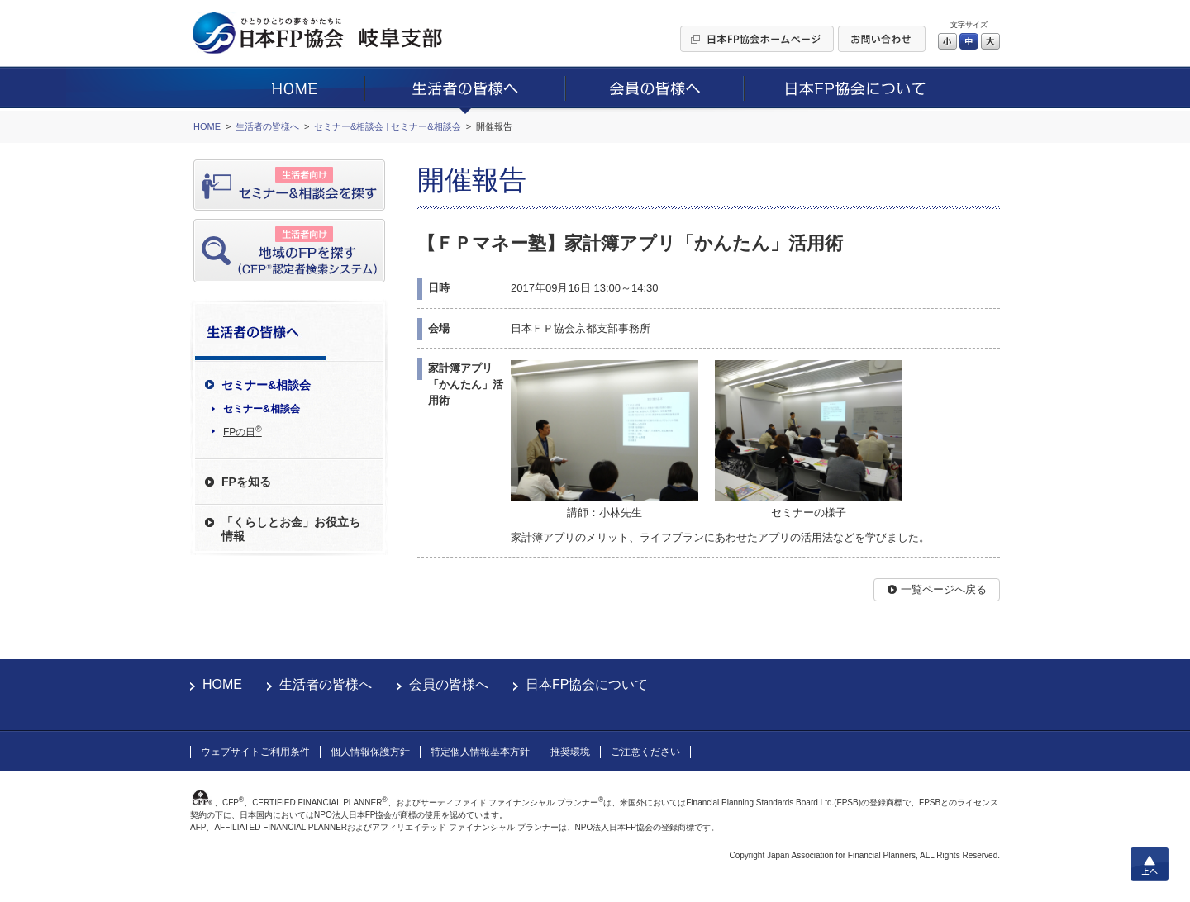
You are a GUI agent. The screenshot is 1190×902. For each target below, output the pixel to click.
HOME (222, 684)
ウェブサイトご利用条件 (255, 751)
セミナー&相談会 (261, 409)
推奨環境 (570, 751)
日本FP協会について (587, 684)
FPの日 (242, 431)
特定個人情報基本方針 (480, 751)
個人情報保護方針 (370, 751)
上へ (1149, 864)
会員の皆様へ (448, 684)
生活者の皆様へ (325, 684)
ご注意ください (645, 751)
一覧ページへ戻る (944, 589)
